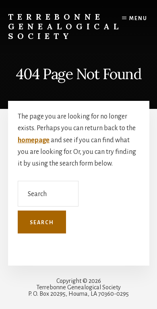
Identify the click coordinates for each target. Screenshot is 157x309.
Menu (138, 18)
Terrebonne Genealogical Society (65, 26)
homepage (34, 140)
